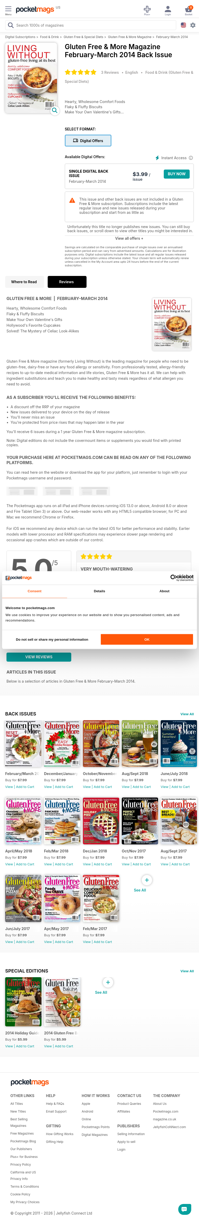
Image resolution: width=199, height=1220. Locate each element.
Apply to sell (126, 1142)
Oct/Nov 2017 (134, 851)
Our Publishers (21, 1149)
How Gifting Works (60, 1134)
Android (87, 1111)
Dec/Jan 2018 (95, 851)
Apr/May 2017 (56, 928)
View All (187, 714)
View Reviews (39, 657)
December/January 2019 (61, 773)
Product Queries (129, 1104)
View (9, 787)
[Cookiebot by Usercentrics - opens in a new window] (171, 577)
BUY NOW (177, 174)
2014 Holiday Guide (22, 1033)
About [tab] (164, 591)
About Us (159, 1104)
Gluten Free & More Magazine (130, 37)
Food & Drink (49, 37)
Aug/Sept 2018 (135, 773)
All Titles (16, 1104)
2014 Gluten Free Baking (61, 1033)
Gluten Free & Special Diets (83, 37)
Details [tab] (99, 591)
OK (147, 639)
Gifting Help (54, 1142)
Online (86, 1119)
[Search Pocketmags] (10, 26)
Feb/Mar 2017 (95, 928)
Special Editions (26, 970)
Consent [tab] (34, 591)
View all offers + (129, 238)
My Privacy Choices (25, 1202)
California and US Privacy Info (23, 1175)
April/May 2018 (18, 851)
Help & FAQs (55, 1104)
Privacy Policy (20, 1164)
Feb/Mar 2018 (56, 851)
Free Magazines (22, 1133)
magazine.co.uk (164, 1119)
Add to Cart (25, 787)
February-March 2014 (172, 37)
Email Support (56, 1111)
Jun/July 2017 (17, 928)
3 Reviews (110, 72)
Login (121, 1149)
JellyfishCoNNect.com (169, 1127)
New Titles (18, 1111)
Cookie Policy (20, 1194)
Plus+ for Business (24, 1157)
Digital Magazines (95, 1135)
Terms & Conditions (24, 1186)
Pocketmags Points (96, 1127)
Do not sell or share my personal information (52, 639)
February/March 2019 (22, 773)
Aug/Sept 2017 (174, 851)
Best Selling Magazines (18, 1122)
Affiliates (123, 1111)
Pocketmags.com (165, 1111)
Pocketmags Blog (23, 1141)
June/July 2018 (174, 773)
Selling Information (131, 1134)
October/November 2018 (100, 773)
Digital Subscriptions (20, 37)
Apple (86, 1104)
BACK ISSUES (20, 713)
